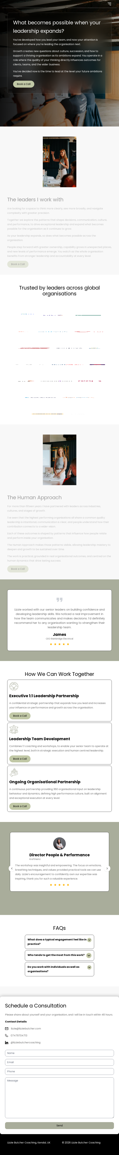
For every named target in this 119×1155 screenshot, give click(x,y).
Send (60, 1125)
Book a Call (24, 84)
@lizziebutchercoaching (25, 1042)
